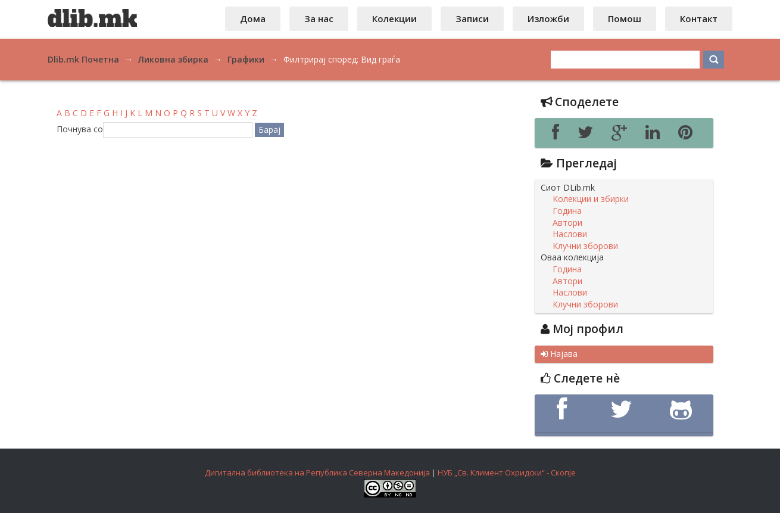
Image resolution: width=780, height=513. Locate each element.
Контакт (698, 18)
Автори (567, 223)
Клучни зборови (585, 246)
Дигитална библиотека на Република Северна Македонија (317, 472)
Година (567, 211)
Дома (253, 18)
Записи (472, 18)
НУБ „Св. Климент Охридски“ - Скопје (507, 472)
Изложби (548, 18)
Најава (559, 354)
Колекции (394, 18)
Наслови (570, 234)
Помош (624, 18)
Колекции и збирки (591, 199)
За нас (318, 18)
